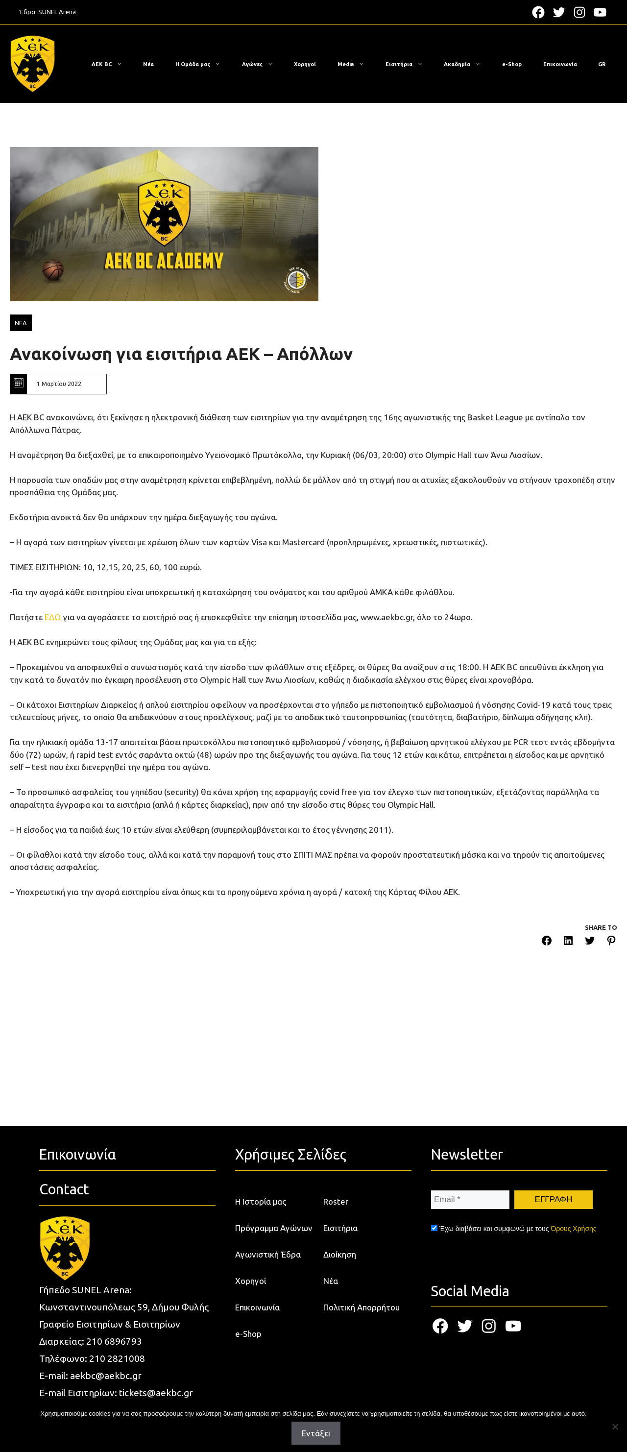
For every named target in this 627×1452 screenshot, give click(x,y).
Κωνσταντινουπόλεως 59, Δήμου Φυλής (124, 1307)
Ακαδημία (467, 64)
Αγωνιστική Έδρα (268, 1254)
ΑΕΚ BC (112, 64)
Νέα (148, 64)
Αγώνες (262, 64)
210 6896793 (114, 1341)
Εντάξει (316, 1433)
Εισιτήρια (409, 64)
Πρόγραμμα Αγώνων (274, 1228)
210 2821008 (117, 1358)
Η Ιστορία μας (260, 1201)
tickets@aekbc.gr (156, 1392)
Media (356, 64)
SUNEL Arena (57, 11)
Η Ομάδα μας (202, 64)
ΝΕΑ (21, 322)
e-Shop (512, 64)
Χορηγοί (305, 64)
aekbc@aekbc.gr (106, 1375)
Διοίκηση (339, 1254)
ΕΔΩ (54, 617)
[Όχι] (615, 1426)
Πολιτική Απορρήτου (361, 1307)
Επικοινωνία (560, 64)
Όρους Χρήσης (573, 1229)
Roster (335, 1201)
